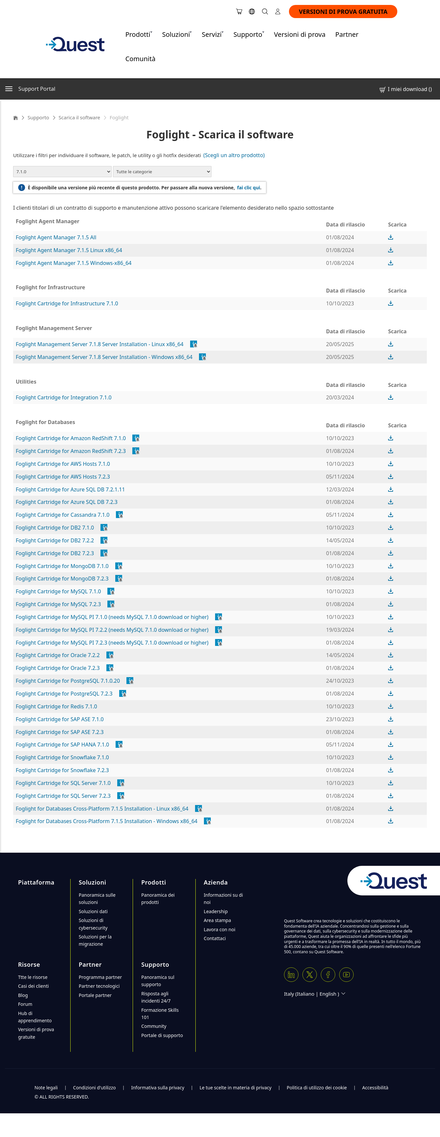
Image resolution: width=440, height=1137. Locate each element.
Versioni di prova (300, 34)
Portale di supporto (162, 1035)
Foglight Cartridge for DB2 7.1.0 (55, 527)
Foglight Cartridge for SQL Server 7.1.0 (63, 783)
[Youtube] (346, 974)
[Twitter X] (309, 974)
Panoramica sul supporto (157, 980)
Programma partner (100, 977)
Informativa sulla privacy (157, 1087)
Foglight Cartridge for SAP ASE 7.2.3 (60, 732)
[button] (390, 237)
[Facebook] (328, 974)
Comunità (140, 58)
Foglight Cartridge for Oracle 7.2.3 (58, 668)
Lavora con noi (219, 929)
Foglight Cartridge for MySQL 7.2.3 (58, 604)
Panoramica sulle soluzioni (97, 898)
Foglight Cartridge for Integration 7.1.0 (64, 397)
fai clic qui (248, 187)
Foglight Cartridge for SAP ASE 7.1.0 (60, 719)
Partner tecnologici (99, 986)
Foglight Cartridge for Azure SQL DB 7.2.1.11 (70, 489)
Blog (23, 995)
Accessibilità (375, 1087)
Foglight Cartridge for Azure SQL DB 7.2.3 (67, 502)
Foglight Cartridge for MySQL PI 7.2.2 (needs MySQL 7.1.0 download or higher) (112, 629)
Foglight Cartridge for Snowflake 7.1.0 (62, 757)
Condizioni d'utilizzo (94, 1087)
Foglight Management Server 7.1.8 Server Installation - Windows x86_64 (104, 357)
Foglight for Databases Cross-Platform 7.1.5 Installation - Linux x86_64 (102, 808)
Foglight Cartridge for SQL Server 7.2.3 (63, 795)
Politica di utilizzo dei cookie (317, 1087)
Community (153, 1026)
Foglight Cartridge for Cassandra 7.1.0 (62, 514)
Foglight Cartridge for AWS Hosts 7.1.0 (63, 463)
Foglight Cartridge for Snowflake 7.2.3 (62, 770)
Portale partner (95, 995)
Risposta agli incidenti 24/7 (155, 997)
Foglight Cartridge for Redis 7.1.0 (56, 706)
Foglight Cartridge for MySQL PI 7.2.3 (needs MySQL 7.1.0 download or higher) (112, 642)
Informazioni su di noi (223, 898)
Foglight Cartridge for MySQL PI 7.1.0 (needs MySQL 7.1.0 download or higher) (112, 617)
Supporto (38, 117)
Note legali (46, 1087)
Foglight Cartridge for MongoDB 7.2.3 (62, 578)
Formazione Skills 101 (160, 1013)
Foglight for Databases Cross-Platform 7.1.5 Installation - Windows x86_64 (106, 821)
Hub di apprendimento (35, 1017)
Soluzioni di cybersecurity (93, 924)
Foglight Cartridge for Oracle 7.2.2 (58, 655)
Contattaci (215, 938)
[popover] (194, 344)
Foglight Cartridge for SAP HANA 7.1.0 (62, 744)
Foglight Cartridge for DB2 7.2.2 (55, 540)
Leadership (216, 911)
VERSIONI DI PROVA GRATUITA (343, 11)
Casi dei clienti (33, 986)
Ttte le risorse (33, 977)
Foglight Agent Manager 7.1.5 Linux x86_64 (69, 250)
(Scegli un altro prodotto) (234, 155)
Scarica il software (79, 117)
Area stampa (217, 920)
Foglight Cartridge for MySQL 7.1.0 (58, 591)
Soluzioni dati (93, 911)
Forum (25, 1004)
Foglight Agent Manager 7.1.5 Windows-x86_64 (74, 263)
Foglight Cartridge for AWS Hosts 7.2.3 (63, 476)
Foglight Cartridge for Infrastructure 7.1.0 (67, 303)
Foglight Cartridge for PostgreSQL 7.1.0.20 (68, 680)
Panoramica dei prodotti (158, 898)
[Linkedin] (291, 974)
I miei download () (405, 89)
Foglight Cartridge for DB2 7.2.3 (55, 553)
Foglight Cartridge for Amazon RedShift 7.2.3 (71, 451)
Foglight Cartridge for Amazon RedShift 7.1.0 (71, 438)
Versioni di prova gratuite (36, 1033)
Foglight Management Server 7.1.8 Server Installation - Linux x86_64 (100, 344)
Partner (347, 34)
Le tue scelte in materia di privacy (236, 1087)
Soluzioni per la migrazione (95, 940)
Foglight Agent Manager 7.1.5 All (56, 237)
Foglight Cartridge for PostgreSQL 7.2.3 (64, 693)
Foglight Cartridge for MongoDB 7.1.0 (62, 566)
